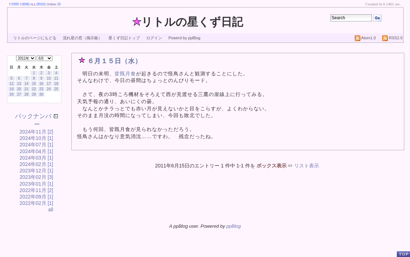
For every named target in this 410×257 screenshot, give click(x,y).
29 (34, 94)
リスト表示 (306, 165)
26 (12, 94)
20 (19, 89)
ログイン (154, 38)
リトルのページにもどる (34, 38)
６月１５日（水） (114, 61)
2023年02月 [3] (36, 177)
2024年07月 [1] (36, 144)
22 (34, 89)
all (50, 209)
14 (27, 84)
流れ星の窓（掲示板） (82, 38)
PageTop (403, 254)
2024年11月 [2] (36, 132)
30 (41, 94)
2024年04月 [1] (36, 151)
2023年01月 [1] (36, 184)
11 (56, 78)
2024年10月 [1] (36, 138)
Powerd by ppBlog (184, 38)
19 (12, 89)
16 (41, 84)
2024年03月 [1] (36, 158)
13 (19, 84)
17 (49, 84)
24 (49, 89)
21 (27, 89)
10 (49, 78)
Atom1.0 (365, 38)
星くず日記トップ (124, 38)
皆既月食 (125, 73)
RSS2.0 (392, 38)
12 (12, 84)
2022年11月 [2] (36, 190)
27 (19, 94)
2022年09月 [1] (36, 197)
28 (27, 94)
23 (41, 89)
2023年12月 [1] (36, 170)
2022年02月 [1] (36, 203)
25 (56, 89)
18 (56, 84)
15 (34, 84)
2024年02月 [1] (36, 164)
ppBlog (233, 226)
